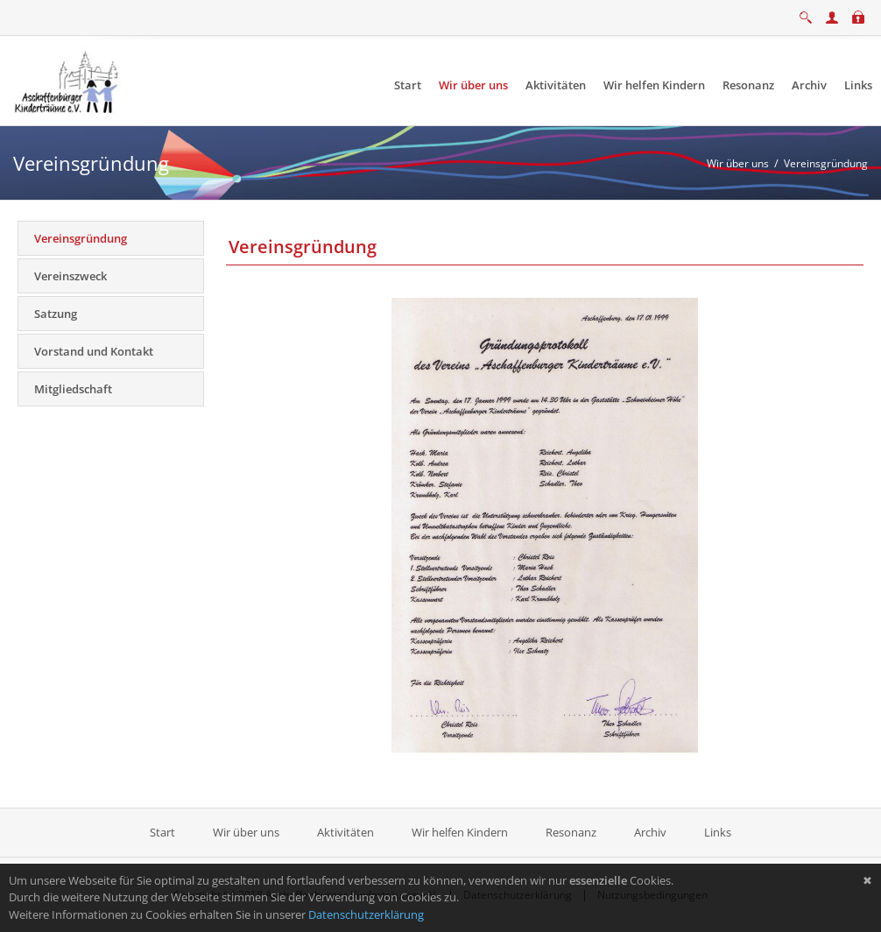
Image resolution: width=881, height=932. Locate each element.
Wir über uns (246, 832)
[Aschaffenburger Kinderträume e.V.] (68, 80)
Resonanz (571, 832)
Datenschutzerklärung (366, 914)
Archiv (650, 832)
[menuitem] (407, 85)
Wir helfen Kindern (460, 832)
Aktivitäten (345, 832)
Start (164, 832)
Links (717, 832)
